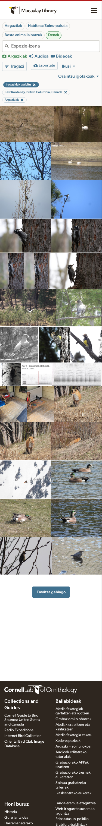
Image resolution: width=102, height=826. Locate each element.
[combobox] (55, 46)
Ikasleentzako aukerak (73, 793)
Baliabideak (68, 701)
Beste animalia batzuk (23, 35)
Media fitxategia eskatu (73, 735)
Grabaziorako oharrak (73, 719)
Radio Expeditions (18, 730)
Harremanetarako (18, 823)
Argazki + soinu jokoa (73, 746)
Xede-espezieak (68, 741)
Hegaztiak (13, 26)
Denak (53, 35)
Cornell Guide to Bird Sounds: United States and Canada (22, 720)
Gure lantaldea (16, 817)
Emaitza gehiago (51, 592)
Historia (10, 812)
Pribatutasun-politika (72, 819)
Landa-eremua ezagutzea (75, 803)
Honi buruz (16, 804)
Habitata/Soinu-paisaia (47, 26)
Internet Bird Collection (23, 736)
